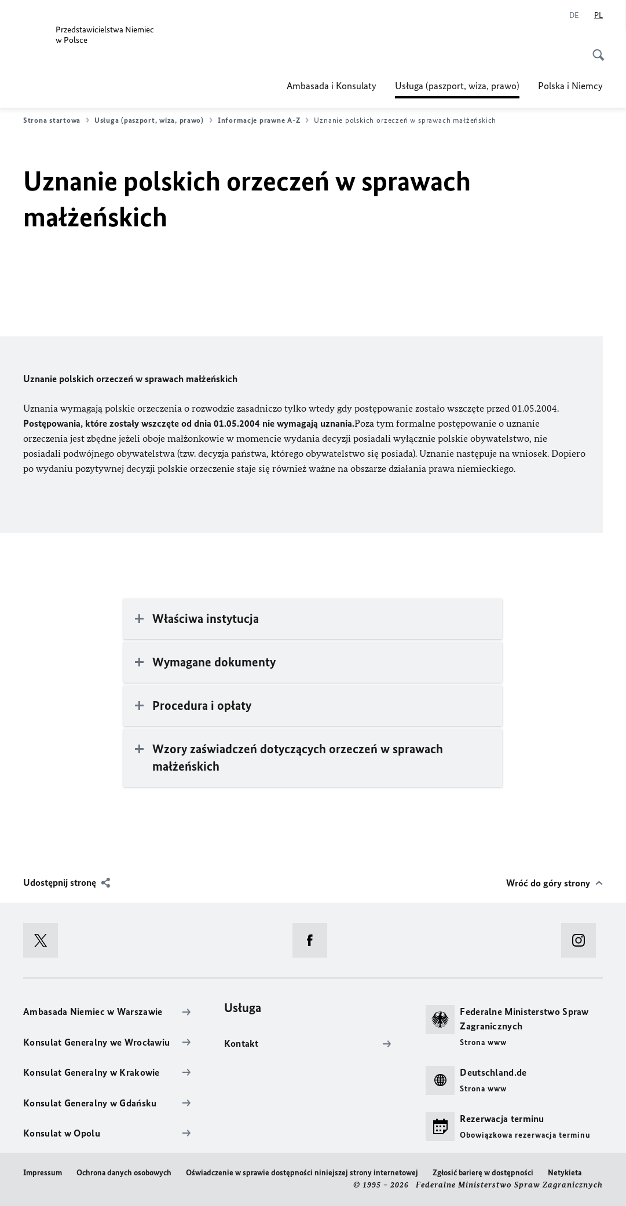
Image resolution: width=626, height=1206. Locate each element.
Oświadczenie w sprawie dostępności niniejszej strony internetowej (302, 1173)
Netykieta (564, 1173)
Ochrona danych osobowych (123, 1173)
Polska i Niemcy (570, 85)
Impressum (42, 1173)
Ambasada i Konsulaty (331, 85)
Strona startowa (56, 120)
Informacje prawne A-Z (263, 120)
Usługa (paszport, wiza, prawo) (457, 85)
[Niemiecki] (574, 15)
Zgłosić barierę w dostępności (483, 1173)
